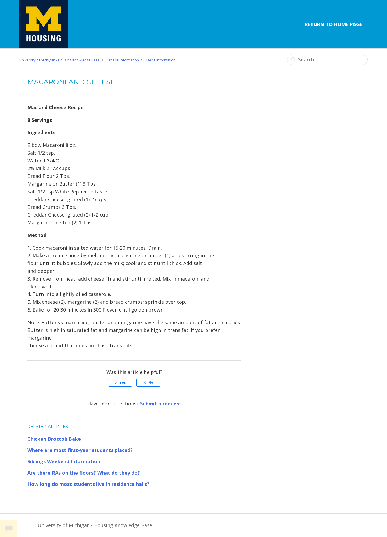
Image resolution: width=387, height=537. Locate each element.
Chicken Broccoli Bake (54, 439)
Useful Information (160, 60)
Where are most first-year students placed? (80, 450)
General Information (122, 60)
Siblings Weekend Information (63, 461)
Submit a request (160, 403)
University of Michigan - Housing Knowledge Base (59, 60)
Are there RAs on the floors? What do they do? (83, 472)
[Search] (327, 59)
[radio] (120, 383)
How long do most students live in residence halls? (88, 484)
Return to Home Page (333, 24)
